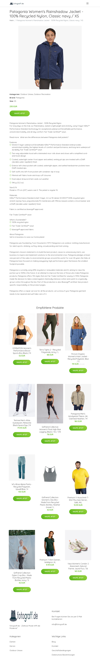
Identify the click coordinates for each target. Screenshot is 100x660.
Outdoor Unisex (26, 94)
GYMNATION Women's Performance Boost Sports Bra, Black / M (22, 350)
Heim (12, 20)
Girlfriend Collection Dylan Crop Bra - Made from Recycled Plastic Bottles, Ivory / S (22, 576)
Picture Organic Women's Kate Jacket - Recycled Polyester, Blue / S (78, 358)
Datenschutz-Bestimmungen (63, 655)
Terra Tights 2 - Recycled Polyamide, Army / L (50, 351)
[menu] (87, 3)
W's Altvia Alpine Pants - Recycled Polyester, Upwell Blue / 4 (22, 486)
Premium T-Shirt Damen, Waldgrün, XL (50, 561)
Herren (12, 646)
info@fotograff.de (59, 624)
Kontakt (55, 646)
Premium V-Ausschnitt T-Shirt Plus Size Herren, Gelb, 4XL (78, 500)
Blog (54, 642)
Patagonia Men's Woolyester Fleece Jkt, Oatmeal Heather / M (78, 416)
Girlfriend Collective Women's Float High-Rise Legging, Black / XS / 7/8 (50, 429)
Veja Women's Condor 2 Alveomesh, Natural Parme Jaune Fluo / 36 (78, 566)
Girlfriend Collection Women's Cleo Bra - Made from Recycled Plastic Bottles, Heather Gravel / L (50, 502)
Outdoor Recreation (42, 94)
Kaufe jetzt (19, 113)
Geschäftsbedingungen (61, 650)
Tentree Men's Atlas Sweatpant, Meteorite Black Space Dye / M (22, 422)
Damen (12, 642)
